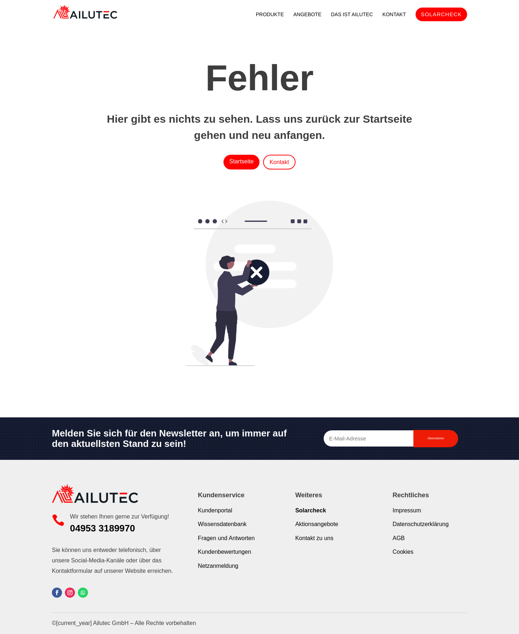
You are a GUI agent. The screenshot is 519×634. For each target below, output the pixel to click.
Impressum (406, 510)
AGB (398, 538)
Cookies (402, 552)
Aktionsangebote (316, 524)
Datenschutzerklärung (420, 524)
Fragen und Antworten (226, 538)
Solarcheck (310, 510)
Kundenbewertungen (224, 552)
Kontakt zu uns (314, 538)
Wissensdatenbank (222, 524)
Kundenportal (215, 510)
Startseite (241, 161)
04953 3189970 (102, 528)
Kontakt (279, 162)
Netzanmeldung (218, 566)
